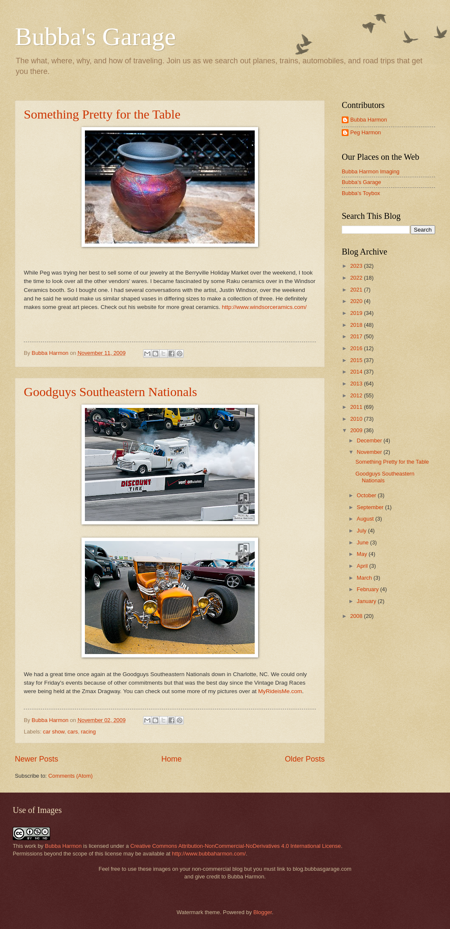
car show (54, 731)
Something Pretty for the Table (102, 114)
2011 (357, 407)
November (370, 452)
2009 (357, 430)
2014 (357, 371)
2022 (357, 278)
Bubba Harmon (368, 119)
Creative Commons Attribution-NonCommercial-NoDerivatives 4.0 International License (235, 846)
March (365, 578)
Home (171, 759)
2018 (357, 325)
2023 (357, 266)
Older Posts (305, 759)
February (368, 589)
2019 (357, 313)
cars (73, 731)
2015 (357, 360)
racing (88, 731)
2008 (357, 616)
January (367, 601)
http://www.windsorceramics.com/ (264, 307)
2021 (357, 289)
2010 (357, 419)
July (362, 530)
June (363, 542)
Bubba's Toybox (361, 193)
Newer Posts (36, 759)
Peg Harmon (365, 132)
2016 (357, 348)
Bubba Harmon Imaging (370, 171)
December (370, 440)
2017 (357, 336)
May (362, 554)
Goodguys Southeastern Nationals (110, 392)
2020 (357, 301)
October (367, 495)
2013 (357, 383)
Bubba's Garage (95, 37)
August (366, 518)
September (371, 507)
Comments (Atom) (70, 776)
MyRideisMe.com (280, 691)
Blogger (262, 912)
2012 (357, 395)
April (363, 566)
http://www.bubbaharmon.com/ (209, 853)
